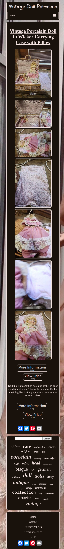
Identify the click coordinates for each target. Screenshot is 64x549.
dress (52, 447)
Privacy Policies (33, 526)
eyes (21, 489)
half (16, 463)
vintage (33, 503)
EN (30, 536)
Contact (33, 521)
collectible (39, 447)
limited (42, 484)
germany (37, 458)
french (37, 499)
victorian (25, 498)
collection (24, 492)
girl (43, 451)
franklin (45, 499)
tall (32, 470)
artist (36, 451)
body (50, 477)
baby (29, 488)
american (49, 493)
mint (25, 463)
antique (21, 482)
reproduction (47, 465)
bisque (22, 469)
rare (27, 446)
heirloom (40, 488)
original (25, 451)
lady (40, 494)
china (15, 446)
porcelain (21, 457)
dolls (39, 476)
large (34, 484)
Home (33, 516)
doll (27, 476)
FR (35, 536)
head (36, 463)
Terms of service (33, 531)
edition (16, 477)
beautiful (50, 458)
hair (51, 484)
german (44, 469)
